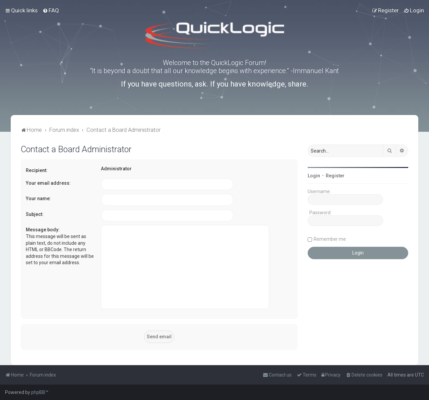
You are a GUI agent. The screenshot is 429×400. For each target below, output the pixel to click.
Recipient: (37, 170)
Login (314, 175)
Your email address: (48, 183)
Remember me (330, 239)
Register (335, 175)
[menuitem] (51, 10)
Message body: (43, 229)
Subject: (35, 214)
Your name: (38, 198)
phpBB (38, 392)
